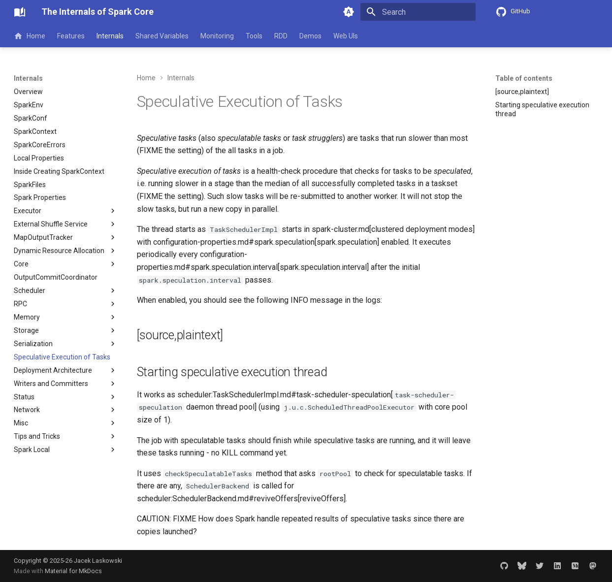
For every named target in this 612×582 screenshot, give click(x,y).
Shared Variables (162, 36)
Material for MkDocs (73, 571)
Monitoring (217, 36)
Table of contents (523, 78)
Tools (254, 36)
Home (29, 36)
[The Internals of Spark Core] (20, 12)
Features (71, 36)
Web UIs (345, 36)
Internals (110, 36)
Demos (310, 36)
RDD (281, 36)
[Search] (418, 12)
